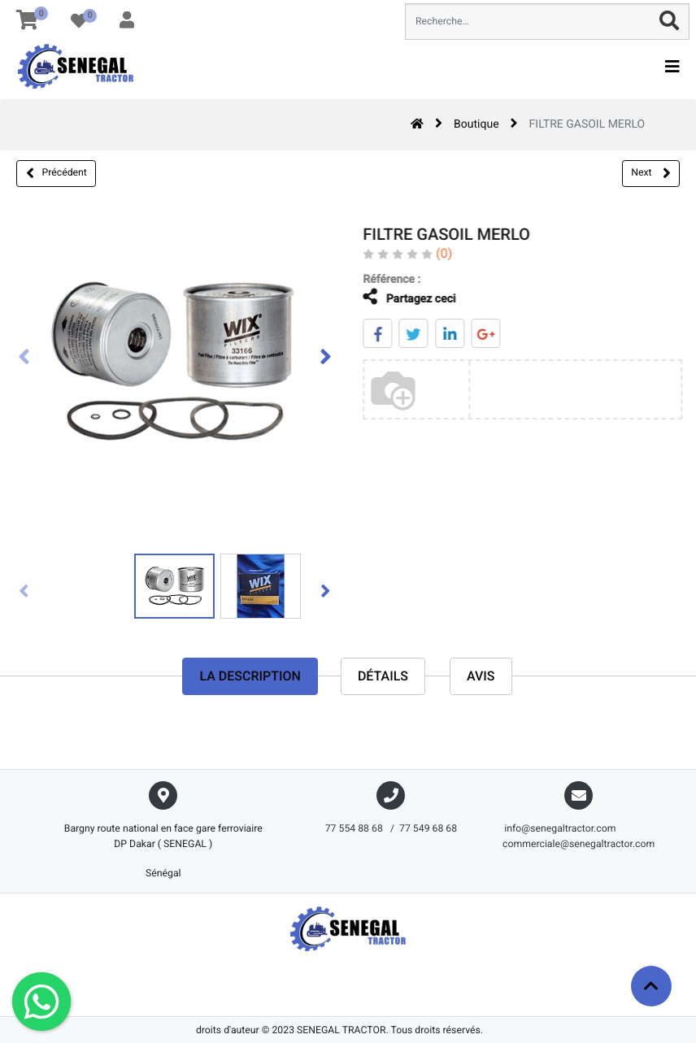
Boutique (476, 124)
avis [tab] (481, 676)
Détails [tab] (383, 676)
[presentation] (24, 358)
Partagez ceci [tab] (398, 297)
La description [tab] (249, 676)
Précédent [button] (56, 173)
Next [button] (650, 173)
